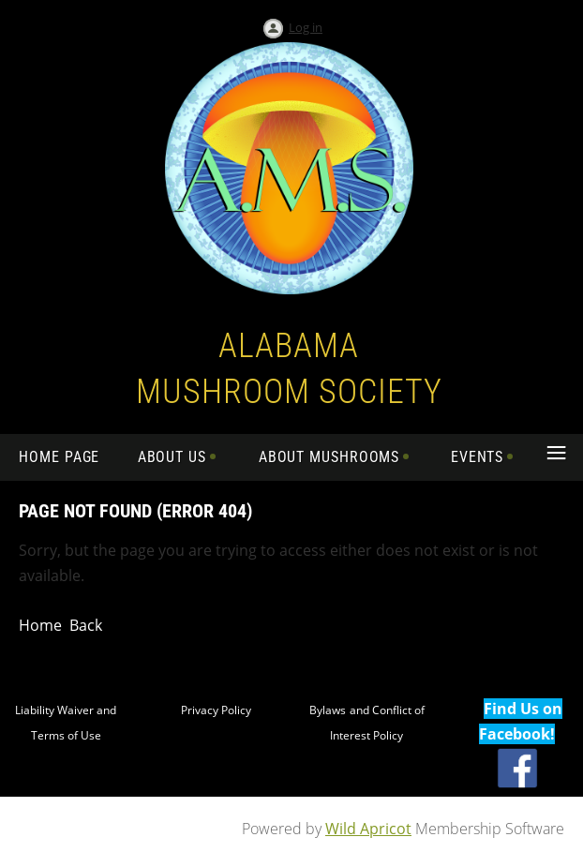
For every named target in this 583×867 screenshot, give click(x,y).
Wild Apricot (368, 828)
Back (85, 625)
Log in (305, 27)
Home (40, 625)
